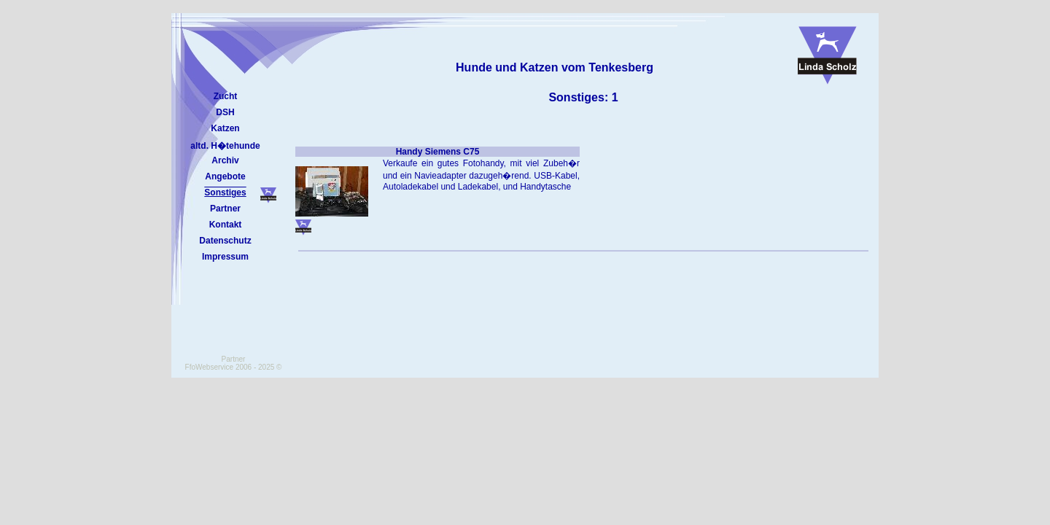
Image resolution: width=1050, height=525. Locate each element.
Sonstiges (225, 192)
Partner (225, 208)
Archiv (224, 160)
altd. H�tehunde (225, 146)
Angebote (225, 176)
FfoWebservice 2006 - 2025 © (233, 367)
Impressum (225, 257)
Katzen (225, 128)
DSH (225, 112)
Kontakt (225, 224)
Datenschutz (225, 241)
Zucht (226, 96)
